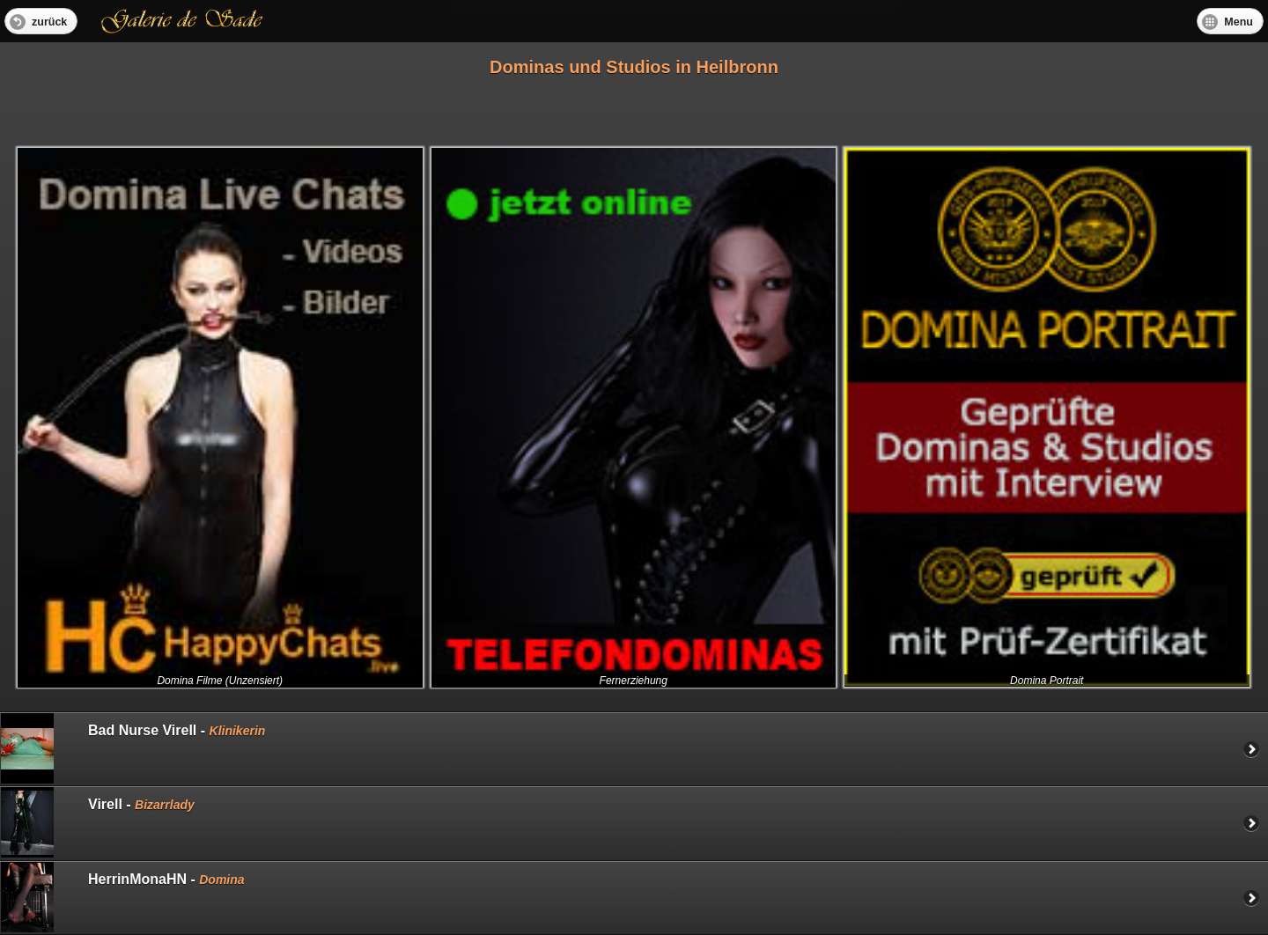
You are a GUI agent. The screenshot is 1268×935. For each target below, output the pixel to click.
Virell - (98, 822)
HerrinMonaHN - (123, 897)
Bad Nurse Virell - (133, 748)
